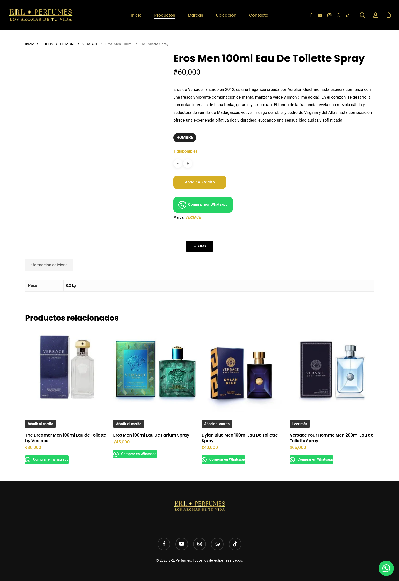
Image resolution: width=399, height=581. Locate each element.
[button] (203, 204)
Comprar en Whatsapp (53, 459)
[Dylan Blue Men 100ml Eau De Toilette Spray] (243, 370)
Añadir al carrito (200, 182)
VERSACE (90, 44)
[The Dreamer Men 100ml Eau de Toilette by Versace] (67, 370)
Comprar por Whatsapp (208, 204)
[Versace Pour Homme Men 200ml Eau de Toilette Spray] (332, 370)
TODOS (47, 44)
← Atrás (199, 246)
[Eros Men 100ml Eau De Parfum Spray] (155, 370)
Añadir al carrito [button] (40, 424)
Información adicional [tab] (49, 264)
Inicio (29, 44)
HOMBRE (67, 44)
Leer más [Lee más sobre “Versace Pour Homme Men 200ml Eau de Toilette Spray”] (299, 424)
